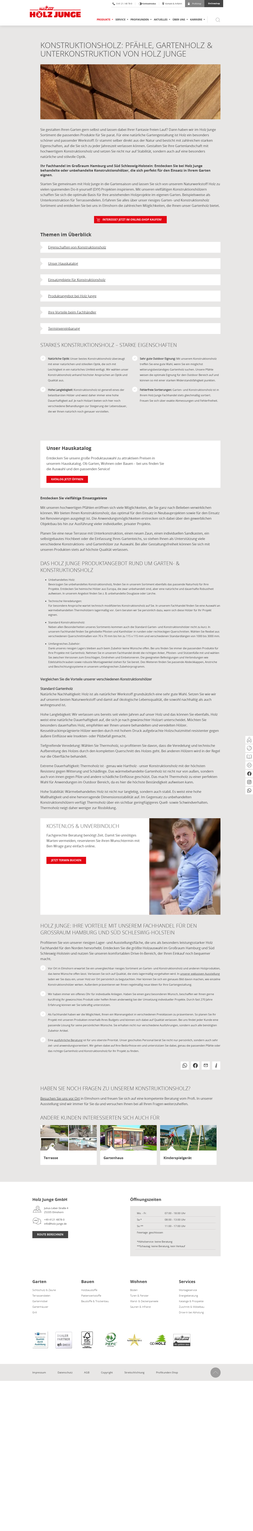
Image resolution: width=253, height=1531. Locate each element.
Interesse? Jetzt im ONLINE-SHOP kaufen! (132, 219)
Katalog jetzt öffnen (67, 479)
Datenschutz (65, 1372)
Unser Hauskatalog (63, 263)
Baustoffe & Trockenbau (95, 1301)
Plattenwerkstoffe (91, 1295)
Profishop (194, 3)
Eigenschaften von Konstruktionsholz (77, 247)
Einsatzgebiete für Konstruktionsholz (76, 279)
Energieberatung (188, 1295)
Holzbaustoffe (89, 1290)
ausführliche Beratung (68, 1040)
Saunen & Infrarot (140, 1306)
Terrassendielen (41, 1295)
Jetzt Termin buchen (66, 860)
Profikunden (139, 19)
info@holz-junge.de (55, 1223)
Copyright (107, 1372)
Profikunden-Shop (167, 1372)
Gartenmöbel (39, 1301)
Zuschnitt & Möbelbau (191, 1306)
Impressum (39, 1372)
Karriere (196, 19)
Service (120, 19)
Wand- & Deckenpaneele (144, 1301)
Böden (134, 1290)
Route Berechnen (50, 1234)
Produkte (103, 19)
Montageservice (188, 1290)
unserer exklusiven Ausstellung (200, 974)
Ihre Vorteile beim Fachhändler (72, 312)
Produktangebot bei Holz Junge (72, 296)
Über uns (179, 19)
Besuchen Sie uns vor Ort (60, 1098)
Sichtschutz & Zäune (44, 1290)
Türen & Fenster (139, 1295)
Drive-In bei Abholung (191, 1312)
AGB (86, 1372)
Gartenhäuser (40, 1306)
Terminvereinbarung (64, 328)
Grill (34, 1312)
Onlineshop (214, 3)
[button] (184, 1065)
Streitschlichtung (134, 1372)
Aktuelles (160, 19)
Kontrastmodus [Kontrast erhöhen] (149, 4)
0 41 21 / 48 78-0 (122, 3)
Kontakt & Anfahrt (172, 3)
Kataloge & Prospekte (191, 1301)
